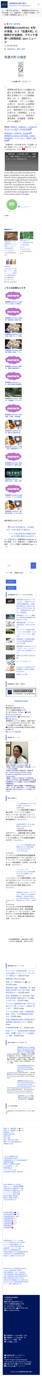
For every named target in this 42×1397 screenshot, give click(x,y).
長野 (23, 49)
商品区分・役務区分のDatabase (14, 1275)
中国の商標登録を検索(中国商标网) (14, 1294)
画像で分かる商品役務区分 (12, 1161)
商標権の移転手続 (8, 1154)
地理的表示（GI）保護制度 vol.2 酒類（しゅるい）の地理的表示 (10, 244)
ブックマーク (24, 207)
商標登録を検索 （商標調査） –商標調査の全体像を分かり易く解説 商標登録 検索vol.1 (20, 1009)
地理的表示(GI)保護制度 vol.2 (13, 1210)
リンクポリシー (19, 1375)
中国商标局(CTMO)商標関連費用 (14, 1273)
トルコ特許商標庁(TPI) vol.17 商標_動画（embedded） (26, 824)
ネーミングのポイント (24, 671)
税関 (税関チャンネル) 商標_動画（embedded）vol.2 (26, 1116)
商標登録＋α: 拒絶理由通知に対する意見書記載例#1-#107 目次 (25, 644)
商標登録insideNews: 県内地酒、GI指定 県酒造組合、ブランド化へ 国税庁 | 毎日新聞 (20, 138)
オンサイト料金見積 (13, 751)
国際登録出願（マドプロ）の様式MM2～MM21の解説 (25, 624)
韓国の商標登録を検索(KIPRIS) (13, 1298)
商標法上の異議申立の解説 (11, 1184)
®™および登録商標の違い (11, 1176)
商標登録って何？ (8, 1152)
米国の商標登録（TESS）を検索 (14, 1292)
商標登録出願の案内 (25, 1391)
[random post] (11, 1069)
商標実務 (9, 998)
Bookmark (8, 1385)
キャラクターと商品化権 (11, 1214)
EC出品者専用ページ (10, 1186)
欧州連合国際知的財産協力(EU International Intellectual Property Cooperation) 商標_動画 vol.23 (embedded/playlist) (20, 1088)
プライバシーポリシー (13, 1377)
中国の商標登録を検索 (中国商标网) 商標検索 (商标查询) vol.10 (20, 1040)
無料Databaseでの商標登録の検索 (14, 1288)
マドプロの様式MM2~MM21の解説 (14, 1262)
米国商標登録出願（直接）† (12, 1236)
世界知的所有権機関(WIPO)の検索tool (15, 1299)
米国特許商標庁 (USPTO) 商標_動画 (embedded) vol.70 (25, 845)
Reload (11, 588)
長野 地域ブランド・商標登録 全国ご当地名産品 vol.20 (26, 243)
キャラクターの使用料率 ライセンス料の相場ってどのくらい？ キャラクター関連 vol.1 (26, 635)
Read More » (23, 839)
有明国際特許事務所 (21, 720)
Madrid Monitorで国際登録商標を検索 (15, 1301)
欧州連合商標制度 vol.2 (11, 1234)
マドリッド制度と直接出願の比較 (13, 1266)
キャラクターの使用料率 (11, 1212)
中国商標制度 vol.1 (10, 1242)
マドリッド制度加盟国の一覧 (12, 1264)
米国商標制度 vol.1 (14, 1047)
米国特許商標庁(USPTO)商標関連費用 (15, 1271)
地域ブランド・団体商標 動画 (13, 1206)
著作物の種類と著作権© (10, 1215)
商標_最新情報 (13, 16)
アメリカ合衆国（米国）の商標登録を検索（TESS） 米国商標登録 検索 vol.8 (20, 1033)
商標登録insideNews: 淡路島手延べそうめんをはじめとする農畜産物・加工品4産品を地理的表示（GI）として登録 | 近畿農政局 (21, 1070)
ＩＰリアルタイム (9, 1189)
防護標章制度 (8, 1182)
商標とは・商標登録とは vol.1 (18, 1001)
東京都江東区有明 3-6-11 (13, 1321)
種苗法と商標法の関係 (11, 1217)
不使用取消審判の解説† (11, 1178)
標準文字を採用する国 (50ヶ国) (26, 662)
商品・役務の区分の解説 (11, 1159)
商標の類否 (6, 1156)
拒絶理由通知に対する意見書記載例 (15, 1180)
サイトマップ (19, 1385)
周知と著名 (6, 1158)
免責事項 (8, 1375)
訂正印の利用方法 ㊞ (9, 1219)
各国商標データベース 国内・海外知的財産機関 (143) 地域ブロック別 (26, 617)
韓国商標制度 (8, 1245)
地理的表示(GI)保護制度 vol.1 (13, 1208)
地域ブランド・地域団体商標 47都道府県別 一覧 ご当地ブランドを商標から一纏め (21, 1052)
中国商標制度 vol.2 (10, 1244)
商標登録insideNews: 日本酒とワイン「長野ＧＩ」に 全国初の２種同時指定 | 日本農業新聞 (10, 272)
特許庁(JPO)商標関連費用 (12, 1270)
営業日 (29, 732)
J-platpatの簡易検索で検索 (12, 1290)
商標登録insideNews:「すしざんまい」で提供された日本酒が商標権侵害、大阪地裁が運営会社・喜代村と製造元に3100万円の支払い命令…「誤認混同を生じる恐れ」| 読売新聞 (26, 606)
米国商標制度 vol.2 (10, 1240)
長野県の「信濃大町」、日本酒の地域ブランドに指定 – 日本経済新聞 (20, 128)
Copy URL (11, 582)
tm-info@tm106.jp (12, 1330)
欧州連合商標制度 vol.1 (11, 1232)
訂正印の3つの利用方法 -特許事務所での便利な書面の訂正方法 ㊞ (25, 682)
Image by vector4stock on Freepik (19, 1381)
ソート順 (19, 572)
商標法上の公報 (21, 690)
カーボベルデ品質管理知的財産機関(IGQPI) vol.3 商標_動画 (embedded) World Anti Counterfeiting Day (25, 867)
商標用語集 (7, 1187)
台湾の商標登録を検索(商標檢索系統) (15, 1296)
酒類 (18, 49)
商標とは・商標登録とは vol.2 (13, 1150)
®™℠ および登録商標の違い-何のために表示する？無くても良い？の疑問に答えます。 (21, 1025)
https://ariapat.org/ (14, 734)
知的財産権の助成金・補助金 (13, 1191)
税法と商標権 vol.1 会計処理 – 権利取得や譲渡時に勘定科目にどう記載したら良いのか (20, 1017)
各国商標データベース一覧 (12, 1268)
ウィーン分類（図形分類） (12, 1303)
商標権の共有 (8, 1163)
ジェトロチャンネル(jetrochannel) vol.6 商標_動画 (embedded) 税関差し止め (25, 891)
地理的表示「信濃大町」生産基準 (17, 133)
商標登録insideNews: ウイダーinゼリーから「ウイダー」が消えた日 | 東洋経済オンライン (26, 654)
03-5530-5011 (11, 1327)
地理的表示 (11, 49)
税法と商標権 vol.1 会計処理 (12, 1204)
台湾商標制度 (8, 1247)
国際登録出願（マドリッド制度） (13, 1260)
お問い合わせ (11, 738)
